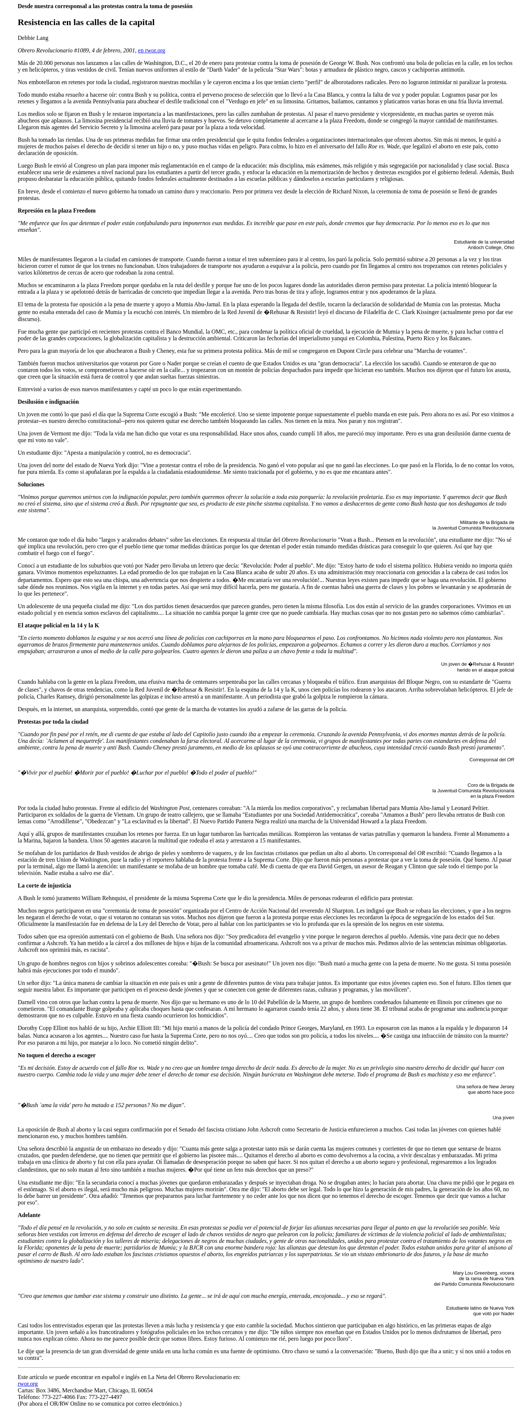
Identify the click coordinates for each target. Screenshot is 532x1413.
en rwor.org (151, 50)
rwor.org (28, 1384)
